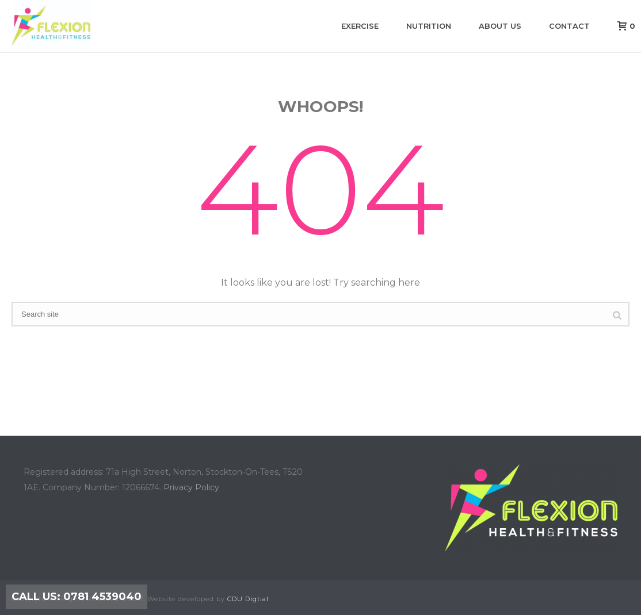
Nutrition (428, 25)
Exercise (360, 25)
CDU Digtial (248, 599)
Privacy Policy (191, 487)
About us (500, 25)
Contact (569, 25)
